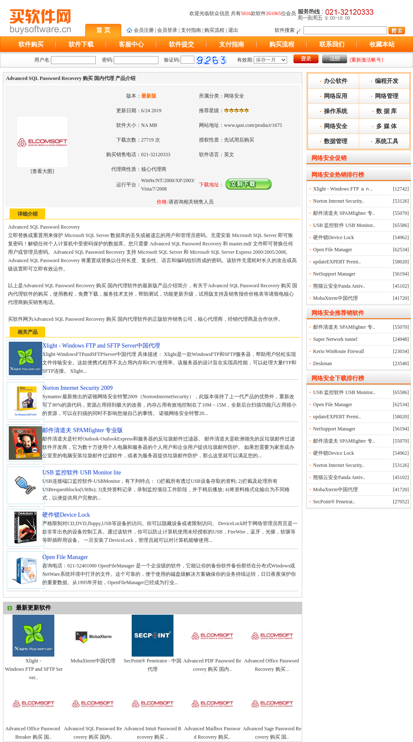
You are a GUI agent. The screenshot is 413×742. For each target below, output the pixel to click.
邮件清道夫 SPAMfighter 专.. (344, 213)
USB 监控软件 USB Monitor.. (344, 225)
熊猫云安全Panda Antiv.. (339, 286)
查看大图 (42, 171)
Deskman (322, 363)
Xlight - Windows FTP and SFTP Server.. (33, 669)
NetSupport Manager (334, 274)
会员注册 (144, 30)
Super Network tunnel (335, 339)
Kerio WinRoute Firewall (338, 351)
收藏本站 (382, 44)
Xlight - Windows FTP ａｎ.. (342, 189)
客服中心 (131, 44)
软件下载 (81, 44)
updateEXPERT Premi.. (337, 262)
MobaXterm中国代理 (93, 661)
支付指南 (191, 30)
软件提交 (181, 44)
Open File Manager (332, 249)
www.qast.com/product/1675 (253, 125)
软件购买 (30, 44)
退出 (233, 30)
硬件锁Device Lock (333, 237)
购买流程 (214, 30)
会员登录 (167, 30)
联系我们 (331, 44)
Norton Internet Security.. (339, 201)
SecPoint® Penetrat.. (334, 502)
